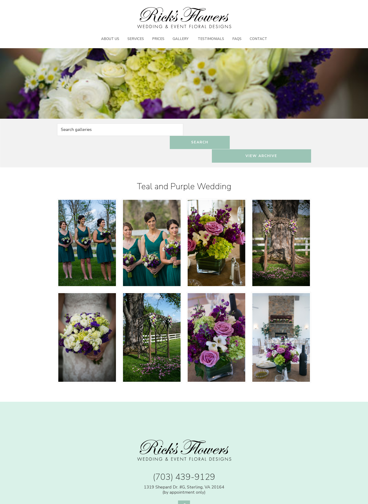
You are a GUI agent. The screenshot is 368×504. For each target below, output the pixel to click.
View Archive (273, 130)
